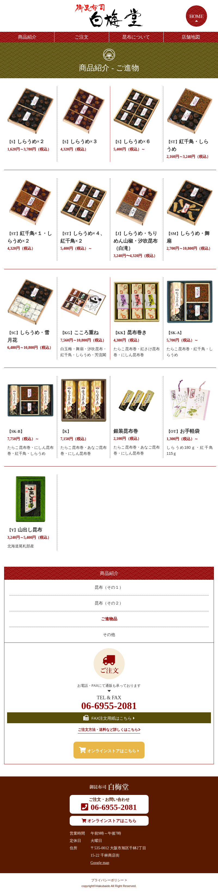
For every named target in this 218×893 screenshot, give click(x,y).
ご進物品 (109, 619)
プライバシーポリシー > (109, 880)
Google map (100, 863)
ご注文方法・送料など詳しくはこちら (108, 730)
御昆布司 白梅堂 (109, 16)
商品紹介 (27, 37)
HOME (196, 16)
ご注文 (81, 37)
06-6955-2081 (109, 703)
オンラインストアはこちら (109, 750)
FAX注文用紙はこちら (109, 718)
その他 (109, 634)
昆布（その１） (109, 587)
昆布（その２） (109, 603)
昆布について (136, 37)
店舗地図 (191, 37)
